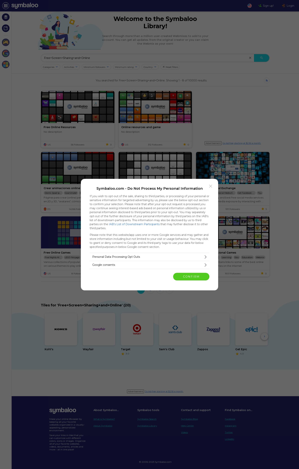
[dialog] (149, 234)
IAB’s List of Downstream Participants (134, 224)
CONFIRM (191, 276)
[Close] (210, 186)
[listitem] (149, 257)
